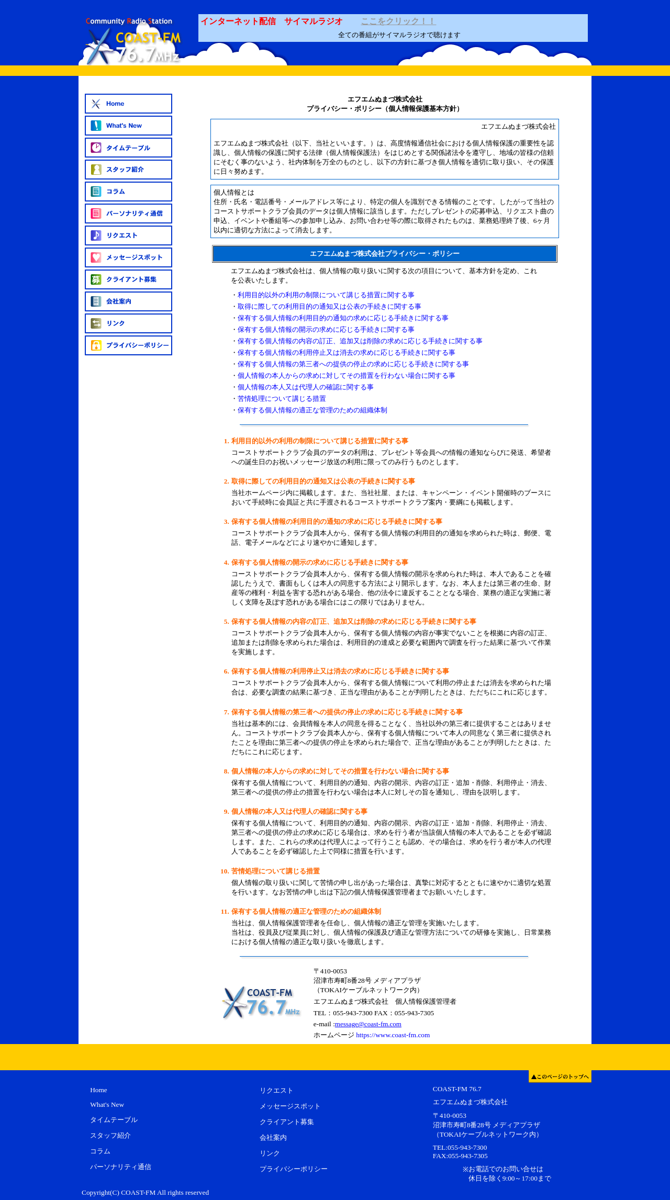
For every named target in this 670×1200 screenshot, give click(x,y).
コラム (100, 1151)
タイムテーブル (114, 1120)
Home (98, 1090)
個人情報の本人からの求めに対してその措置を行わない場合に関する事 (346, 375)
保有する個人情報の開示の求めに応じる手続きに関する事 (326, 329)
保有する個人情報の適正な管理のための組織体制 (312, 410)
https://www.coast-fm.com (393, 1035)
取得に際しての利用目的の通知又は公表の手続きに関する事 (329, 306)
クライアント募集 (287, 1122)
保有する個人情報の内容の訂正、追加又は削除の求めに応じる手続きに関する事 (360, 341)
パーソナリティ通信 (120, 1167)
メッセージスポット (290, 1106)
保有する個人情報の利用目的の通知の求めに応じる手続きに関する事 (343, 318)
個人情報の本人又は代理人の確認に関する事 (306, 387)
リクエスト (277, 1090)
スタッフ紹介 (110, 1135)
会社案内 (273, 1137)
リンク (270, 1153)
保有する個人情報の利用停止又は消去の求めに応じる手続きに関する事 (346, 352)
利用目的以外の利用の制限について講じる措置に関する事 (326, 295)
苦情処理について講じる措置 (282, 398)
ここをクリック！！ (398, 21)
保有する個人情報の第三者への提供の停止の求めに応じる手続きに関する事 (353, 364)
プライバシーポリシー (294, 1169)
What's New (107, 1104)
